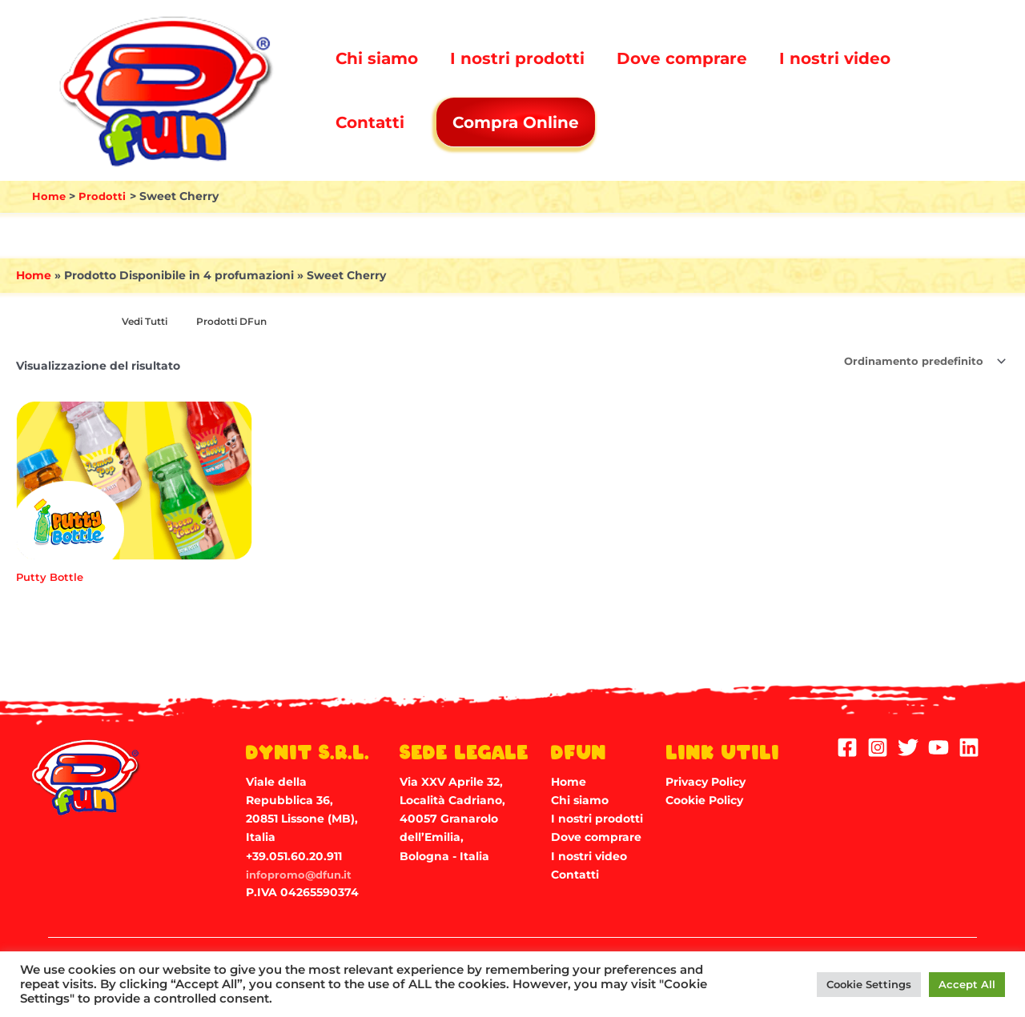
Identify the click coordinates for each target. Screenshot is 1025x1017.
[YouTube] (938, 746)
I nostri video (834, 58)
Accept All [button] (967, 984)
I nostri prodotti (517, 58)
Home (33, 275)
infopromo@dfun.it (302, 874)
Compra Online (517, 122)
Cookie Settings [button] (868, 984)
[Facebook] (847, 746)
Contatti (370, 122)
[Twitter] (908, 746)
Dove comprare (682, 58)
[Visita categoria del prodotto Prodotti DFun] (239, 322)
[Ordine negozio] (917, 361)
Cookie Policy (704, 799)
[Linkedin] (969, 746)
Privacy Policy (705, 781)
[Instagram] (877, 746)
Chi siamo (377, 58)
